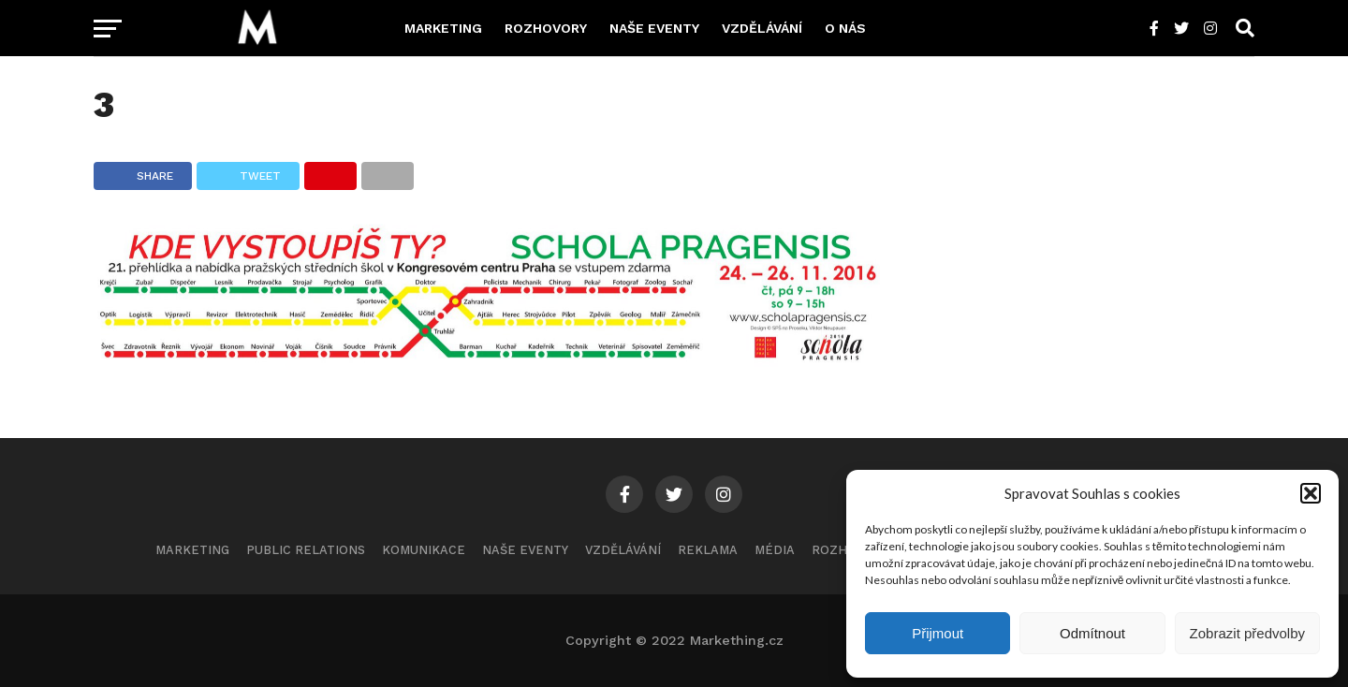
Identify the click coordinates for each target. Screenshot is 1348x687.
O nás (845, 28)
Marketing (443, 28)
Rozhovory (546, 28)
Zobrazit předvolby (1247, 633)
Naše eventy (654, 28)
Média (775, 550)
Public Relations (305, 550)
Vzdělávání (762, 28)
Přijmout (937, 633)
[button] (1310, 493)
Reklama (708, 550)
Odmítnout (1092, 633)
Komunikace (423, 550)
